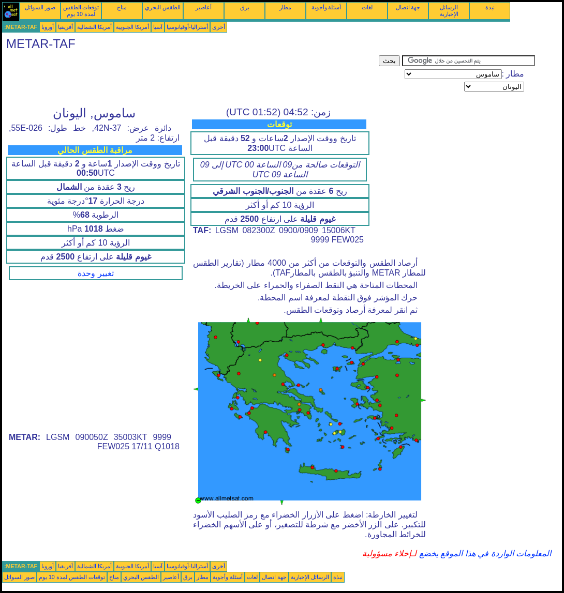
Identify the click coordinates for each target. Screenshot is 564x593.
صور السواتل (40, 7)
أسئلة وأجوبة (326, 7)
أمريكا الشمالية (94, 27)
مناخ (122, 7)
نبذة (490, 7)
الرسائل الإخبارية (449, 10)
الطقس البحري (163, 7)
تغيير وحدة (95, 273)
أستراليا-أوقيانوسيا (187, 27)
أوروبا (47, 27)
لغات (367, 7)
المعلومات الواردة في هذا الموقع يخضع (484, 553)
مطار (285, 7)
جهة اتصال (408, 7)
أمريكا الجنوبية (132, 27)
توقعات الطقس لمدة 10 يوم (81, 10)
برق (244, 7)
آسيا (157, 27)
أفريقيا (65, 27)
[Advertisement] (190, 78)
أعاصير (204, 7)
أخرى (218, 27)
